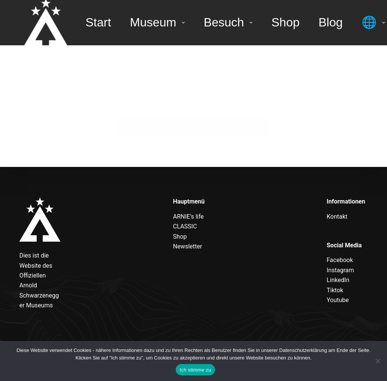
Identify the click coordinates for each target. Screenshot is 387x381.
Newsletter (187, 246)
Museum (159, 22)
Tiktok (335, 290)
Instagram (340, 270)
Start (98, 22)
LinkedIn (338, 280)
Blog (331, 22)
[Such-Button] (259, 127)
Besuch (229, 22)
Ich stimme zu (195, 370)
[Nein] (377, 361)
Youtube (338, 300)
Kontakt (337, 216)
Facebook (340, 260)
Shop (285, 22)
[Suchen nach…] (184, 127)
